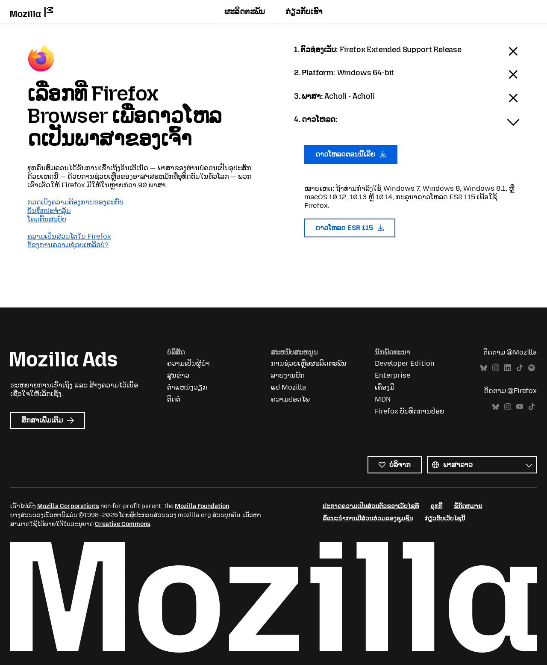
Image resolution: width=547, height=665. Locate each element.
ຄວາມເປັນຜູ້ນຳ (188, 363)
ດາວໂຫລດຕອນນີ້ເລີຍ (350, 154)
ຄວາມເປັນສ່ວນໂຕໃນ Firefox (69, 236)
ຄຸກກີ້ (436, 506)
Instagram (496, 368)
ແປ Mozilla (288, 387)
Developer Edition (405, 363)
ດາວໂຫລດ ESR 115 (349, 228)
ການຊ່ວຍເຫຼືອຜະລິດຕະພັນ (309, 363)
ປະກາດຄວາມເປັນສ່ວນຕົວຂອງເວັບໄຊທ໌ (371, 506)
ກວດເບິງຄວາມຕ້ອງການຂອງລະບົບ (75, 202)
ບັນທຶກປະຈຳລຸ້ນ (49, 211)
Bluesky (484, 368)
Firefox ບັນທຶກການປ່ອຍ (409, 411)
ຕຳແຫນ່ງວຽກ (187, 387)
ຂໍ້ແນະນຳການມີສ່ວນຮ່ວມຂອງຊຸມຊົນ (368, 518)
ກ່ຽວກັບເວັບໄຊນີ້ (445, 518)
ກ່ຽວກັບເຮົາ (304, 11)
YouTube (520, 407)
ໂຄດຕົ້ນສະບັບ (46, 219)
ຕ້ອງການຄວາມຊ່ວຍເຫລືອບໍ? (68, 245)
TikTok (520, 368)
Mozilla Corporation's (68, 506)
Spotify (531, 368)
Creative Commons (122, 524)
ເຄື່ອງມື (384, 387)
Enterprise (392, 375)
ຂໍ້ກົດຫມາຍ (468, 506)
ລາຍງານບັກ (288, 375)
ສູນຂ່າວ (178, 375)
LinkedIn (508, 368)
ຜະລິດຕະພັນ (244, 11)
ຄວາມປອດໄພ (290, 399)
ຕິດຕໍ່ (173, 399)
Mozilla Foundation (202, 506)
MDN (383, 399)
